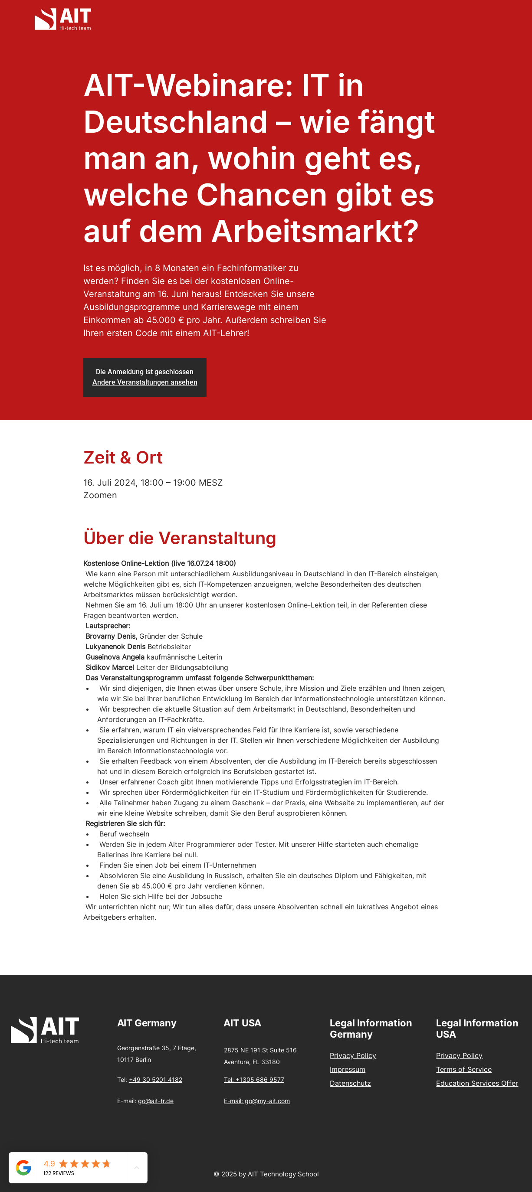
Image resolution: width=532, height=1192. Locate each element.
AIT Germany (146, 1023)
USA (251, 1023)
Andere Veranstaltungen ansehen (144, 382)
